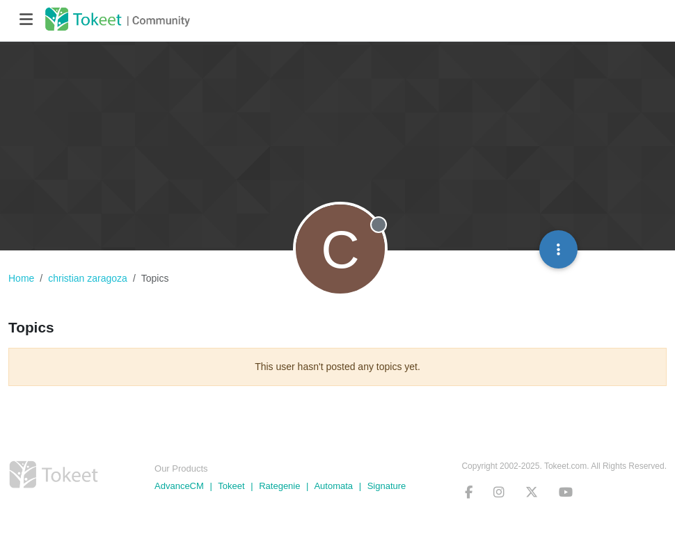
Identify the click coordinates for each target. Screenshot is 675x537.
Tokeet (231, 486)
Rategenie (279, 486)
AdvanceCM (179, 486)
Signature (386, 486)
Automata (333, 486)
